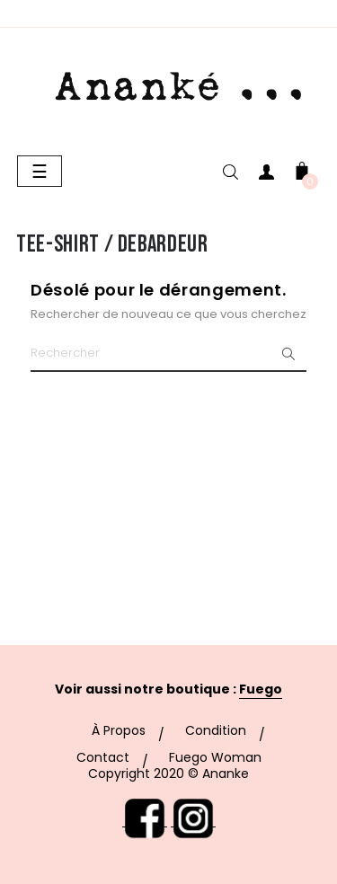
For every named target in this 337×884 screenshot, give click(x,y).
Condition (215, 730)
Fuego (260, 689)
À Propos (119, 730)
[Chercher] (168, 354)
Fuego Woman (215, 757)
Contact (102, 757)
